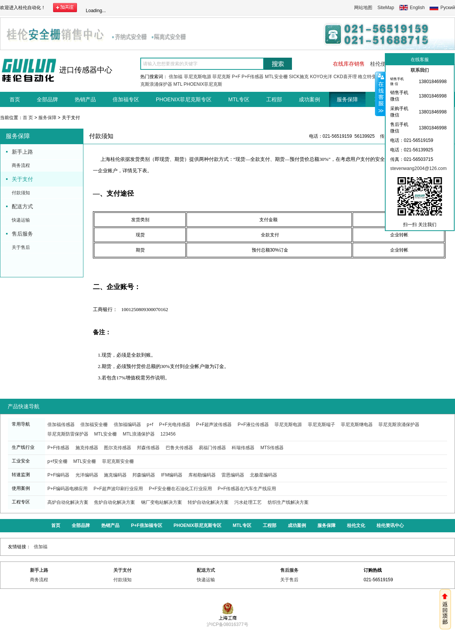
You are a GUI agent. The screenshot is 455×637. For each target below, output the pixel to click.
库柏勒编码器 (202, 475)
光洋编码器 (86, 475)
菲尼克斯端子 (321, 424)
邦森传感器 (148, 447)
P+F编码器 (58, 475)
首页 (14, 99)
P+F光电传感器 (174, 424)
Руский (447, 7)
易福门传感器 (212, 447)
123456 (168, 434)
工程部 (274, 99)
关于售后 (21, 247)
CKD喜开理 (344, 76)
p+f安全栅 (57, 461)
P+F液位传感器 (253, 424)
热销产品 (85, 99)
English (417, 7)
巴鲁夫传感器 (179, 447)
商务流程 (21, 165)
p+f (150, 424)
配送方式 (22, 206)
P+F (236, 76)
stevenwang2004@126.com (418, 168)
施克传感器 (86, 447)
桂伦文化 (356, 525)
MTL (177, 84)
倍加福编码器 (127, 424)
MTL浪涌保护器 (139, 434)
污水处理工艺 (248, 502)
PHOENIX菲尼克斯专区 (184, 99)
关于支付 (22, 179)
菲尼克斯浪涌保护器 (398, 424)
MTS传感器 (272, 447)
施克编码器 (115, 475)
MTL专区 (238, 99)
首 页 (28, 117)
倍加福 (175, 76)
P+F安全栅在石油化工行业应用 (180, 488)
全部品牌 (47, 99)
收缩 (380, 93)
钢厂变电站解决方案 (161, 502)
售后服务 (22, 234)
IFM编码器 (172, 475)
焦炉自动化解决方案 (114, 502)
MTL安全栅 (276, 76)
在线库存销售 (349, 64)
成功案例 (309, 99)
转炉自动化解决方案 (208, 502)
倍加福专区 (126, 99)
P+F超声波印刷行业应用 (118, 488)
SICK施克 (299, 76)
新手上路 (22, 152)
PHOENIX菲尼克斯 (203, 84)
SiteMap (385, 7)
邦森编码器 (143, 475)
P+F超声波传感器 (214, 424)
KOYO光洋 (321, 76)
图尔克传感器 (117, 447)
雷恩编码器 (232, 475)
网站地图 (363, 7)
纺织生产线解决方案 (288, 502)
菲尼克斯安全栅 (118, 461)
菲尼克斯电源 (197, 76)
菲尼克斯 (221, 76)
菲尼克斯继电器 (357, 424)
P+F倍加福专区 (146, 525)
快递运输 (21, 220)
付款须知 (21, 192)
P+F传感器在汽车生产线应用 (247, 488)
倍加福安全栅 (94, 424)
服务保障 (347, 99)
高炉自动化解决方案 (67, 502)
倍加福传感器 (61, 424)
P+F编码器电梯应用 (67, 488)
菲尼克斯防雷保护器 (67, 434)
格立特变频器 (371, 76)
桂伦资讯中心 (390, 525)
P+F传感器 (253, 76)
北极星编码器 (263, 475)
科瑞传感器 (243, 447)
